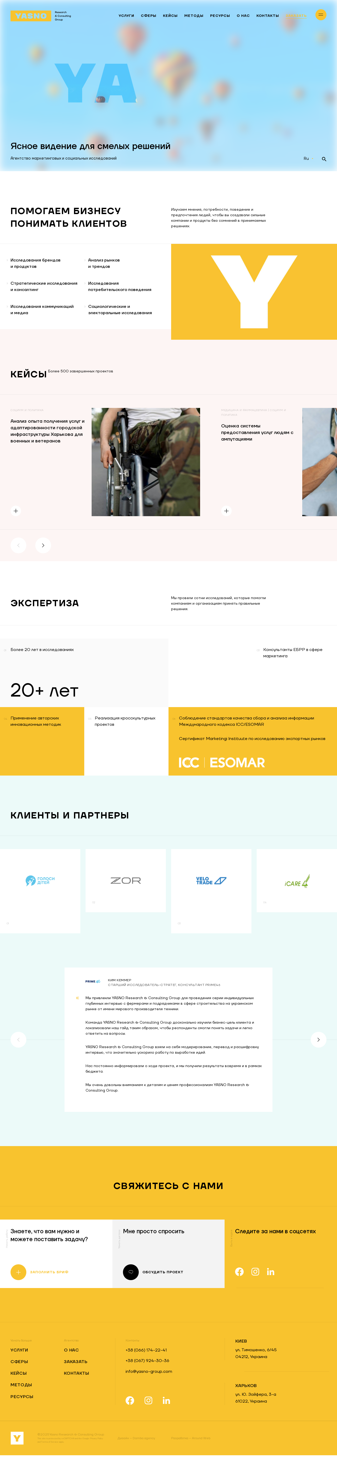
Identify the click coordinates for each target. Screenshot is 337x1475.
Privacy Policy (96, 1458)
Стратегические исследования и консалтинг (30, 295)
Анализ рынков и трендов (113, 264)
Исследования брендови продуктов (38, 264)
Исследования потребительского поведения (118, 295)
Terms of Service (49, 1461)
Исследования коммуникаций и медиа (45, 326)
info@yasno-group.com (149, 1391)
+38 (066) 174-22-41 (146, 1370)
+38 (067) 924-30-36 (147, 1380)
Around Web (190, 1458)
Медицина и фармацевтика (244, 430)
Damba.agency (136, 1458)
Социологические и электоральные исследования (131, 326)
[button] (18, 565)
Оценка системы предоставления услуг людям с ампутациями (257, 452)
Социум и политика (27, 430)
